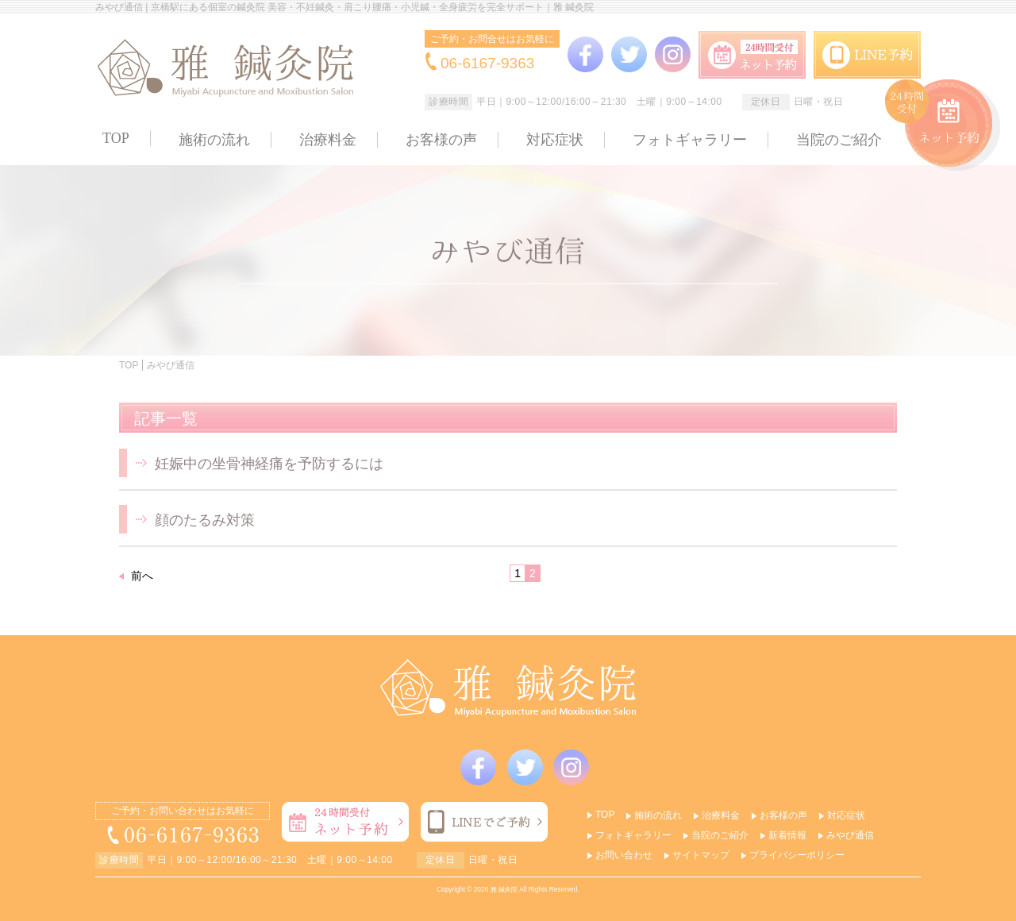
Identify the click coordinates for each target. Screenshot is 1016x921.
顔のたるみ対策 (205, 520)
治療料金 (327, 140)
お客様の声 (441, 140)
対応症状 (554, 140)
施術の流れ (214, 140)
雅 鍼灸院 (504, 889)
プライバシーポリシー (797, 855)
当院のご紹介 (839, 140)
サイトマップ (700, 855)
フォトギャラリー (690, 140)
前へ (142, 575)
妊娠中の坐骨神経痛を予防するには (269, 464)
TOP (115, 138)
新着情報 (787, 835)
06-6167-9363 (487, 63)
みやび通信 (850, 835)
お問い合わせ (623, 855)
